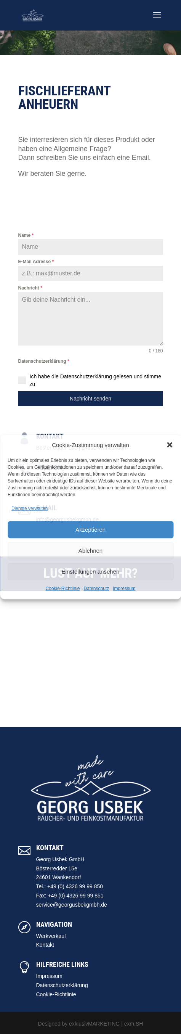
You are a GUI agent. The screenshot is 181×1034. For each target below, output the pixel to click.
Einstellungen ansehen (91, 571)
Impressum (124, 588)
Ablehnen (90, 550)
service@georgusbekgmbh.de (71, 905)
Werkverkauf (51, 936)
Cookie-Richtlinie (62, 588)
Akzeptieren (90, 529)
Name (26, 235)
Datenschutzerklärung (43, 361)
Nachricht (30, 288)
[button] (169, 445)
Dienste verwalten (29, 508)
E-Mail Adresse (36, 261)
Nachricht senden (90, 399)
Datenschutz (96, 588)
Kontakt (45, 945)
